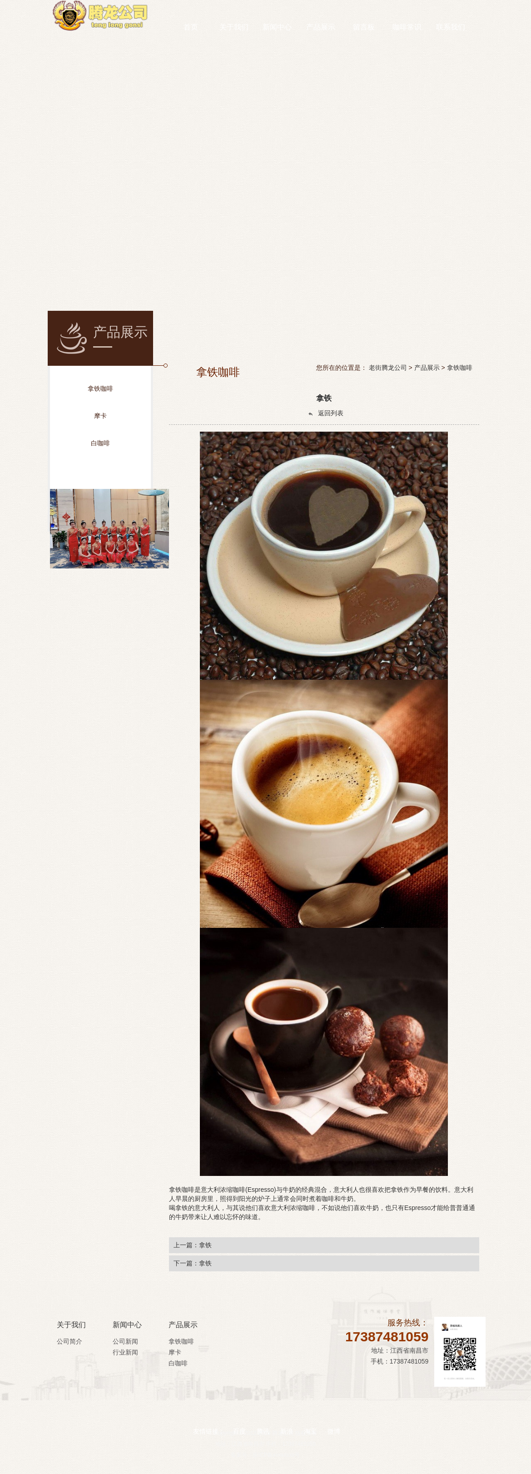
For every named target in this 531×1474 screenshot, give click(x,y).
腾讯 (263, 1418)
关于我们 (71, 1325)
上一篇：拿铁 (193, 1245)
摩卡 (175, 1352)
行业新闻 (125, 1352)
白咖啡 (178, 1363)
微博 (334, 1418)
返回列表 (325, 413)
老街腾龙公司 (388, 367)
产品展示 (427, 367)
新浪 (286, 1418)
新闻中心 (127, 1325)
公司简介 (69, 1341)
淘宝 (310, 1418)
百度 (239, 1418)
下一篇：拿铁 (193, 1263)
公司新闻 (125, 1341)
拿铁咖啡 (459, 367)
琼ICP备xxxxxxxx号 (276, 1455)
